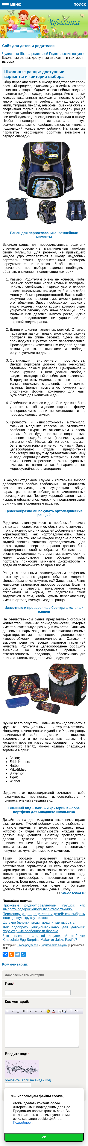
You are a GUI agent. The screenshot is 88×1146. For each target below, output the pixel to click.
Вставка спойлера (76, 1011)
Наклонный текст (13, 1011)
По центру (35, 1011)
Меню (11, 4)
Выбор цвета (53, 1011)
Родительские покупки (54, 945)
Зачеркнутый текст (23, 1011)
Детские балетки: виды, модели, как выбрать (39, 922)
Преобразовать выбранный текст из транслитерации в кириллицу (71, 1011)
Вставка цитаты (65, 1011)
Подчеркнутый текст (18, 1011)
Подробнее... (23, 1122)
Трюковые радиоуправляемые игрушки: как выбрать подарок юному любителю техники (44, 907)
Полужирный (7, 1011)
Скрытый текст (60, 1011)
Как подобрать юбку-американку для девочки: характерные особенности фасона (44, 929)
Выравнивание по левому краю (30, 1011)
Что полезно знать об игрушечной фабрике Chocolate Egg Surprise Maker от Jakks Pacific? (44, 937)
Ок (44, 1137)
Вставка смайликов (48, 1011)
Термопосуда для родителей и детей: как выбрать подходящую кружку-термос (44, 916)
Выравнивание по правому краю (41, 1011)
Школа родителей (27, 945)
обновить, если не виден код (28, 1080)
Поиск (80, 4)
